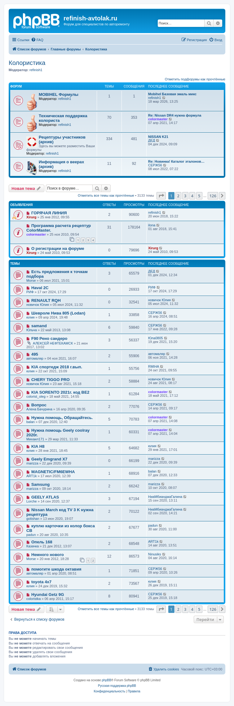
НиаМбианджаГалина (165, 496)
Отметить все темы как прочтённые (106, 195)
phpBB (106, 680)
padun (31, 535)
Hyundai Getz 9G (47, 594)
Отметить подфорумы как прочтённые (195, 79)
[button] (161, 195)
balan (30, 422)
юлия (30, 317)
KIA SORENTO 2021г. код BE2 (60, 392)
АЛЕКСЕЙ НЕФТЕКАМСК (53, 343)
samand (39, 325)
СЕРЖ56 (155, 165)
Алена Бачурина (39, 409)
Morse (31, 280)
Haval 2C (40, 287)
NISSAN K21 (158, 137)
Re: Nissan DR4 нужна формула (174, 115)
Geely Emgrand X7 (49, 459)
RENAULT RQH (46, 300)
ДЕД (151, 140)
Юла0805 (155, 338)
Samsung (40, 484)
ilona (151, 225)
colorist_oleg (36, 396)
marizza (32, 463)
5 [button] (199, 196)
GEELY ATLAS (45, 497)
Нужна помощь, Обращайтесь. (62, 417)
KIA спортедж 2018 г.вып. (56, 367)
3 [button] (185, 196)
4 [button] (192, 196)
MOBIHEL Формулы (58, 94)
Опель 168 (41, 542)
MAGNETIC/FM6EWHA (53, 471)
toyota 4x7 (41, 582)
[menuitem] (37, 40)
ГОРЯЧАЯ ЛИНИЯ (49, 213)
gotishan (32, 518)
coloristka (33, 599)
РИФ (30, 292)
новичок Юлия (37, 304)
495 (34, 354)
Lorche (31, 501)
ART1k (31, 476)
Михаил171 (35, 439)
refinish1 (35, 70)
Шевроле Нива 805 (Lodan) (58, 313)
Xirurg (31, 217)
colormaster (158, 119)
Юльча (31, 330)
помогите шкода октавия (56, 569)
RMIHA (153, 366)
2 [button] (178, 196)
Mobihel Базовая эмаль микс (172, 94)
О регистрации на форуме (57, 248)
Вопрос (38, 405)
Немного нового (47, 554)
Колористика (27, 62)
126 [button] (213, 196)
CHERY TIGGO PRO (50, 379)
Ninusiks (154, 554)
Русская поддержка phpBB (117, 685)
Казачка (32, 546)
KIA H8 (38, 446)
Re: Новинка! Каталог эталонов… (176, 161)
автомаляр (34, 358)
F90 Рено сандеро (49, 338)
